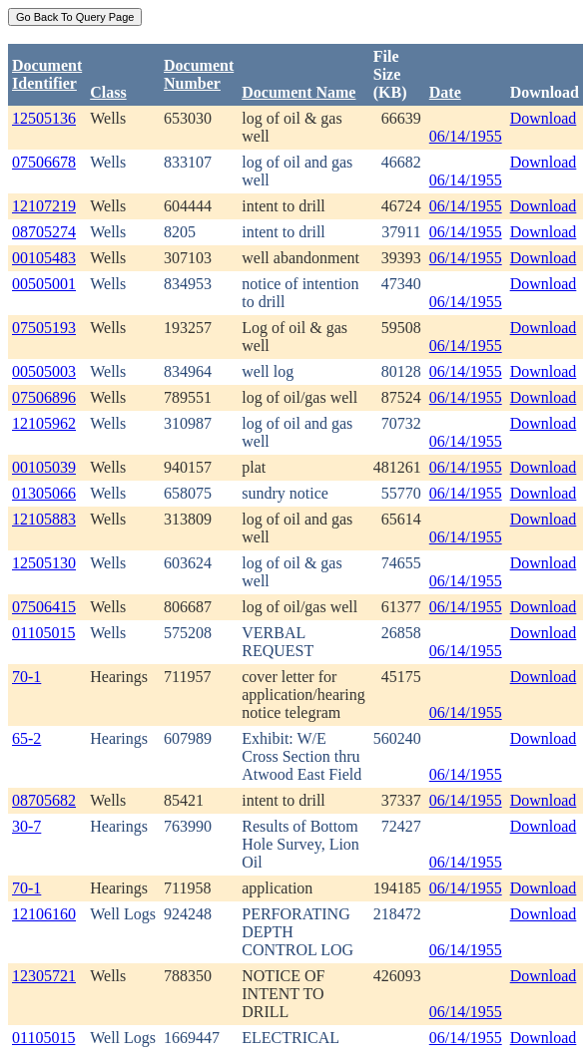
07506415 (44, 606)
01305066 (44, 493)
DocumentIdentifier (47, 74)
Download (543, 118)
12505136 (44, 118)
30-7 (26, 826)
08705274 (44, 231)
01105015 (43, 632)
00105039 (44, 467)
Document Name (298, 92)
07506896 (44, 397)
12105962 (44, 423)
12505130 (44, 562)
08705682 (44, 800)
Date (445, 92)
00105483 (44, 257)
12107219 (44, 205)
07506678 (44, 162)
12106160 (44, 913)
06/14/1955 (465, 136)
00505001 (44, 283)
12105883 (44, 519)
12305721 (44, 975)
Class (108, 92)
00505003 (44, 371)
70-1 (26, 676)
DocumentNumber (199, 74)
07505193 (44, 327)
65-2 (26, 738)
